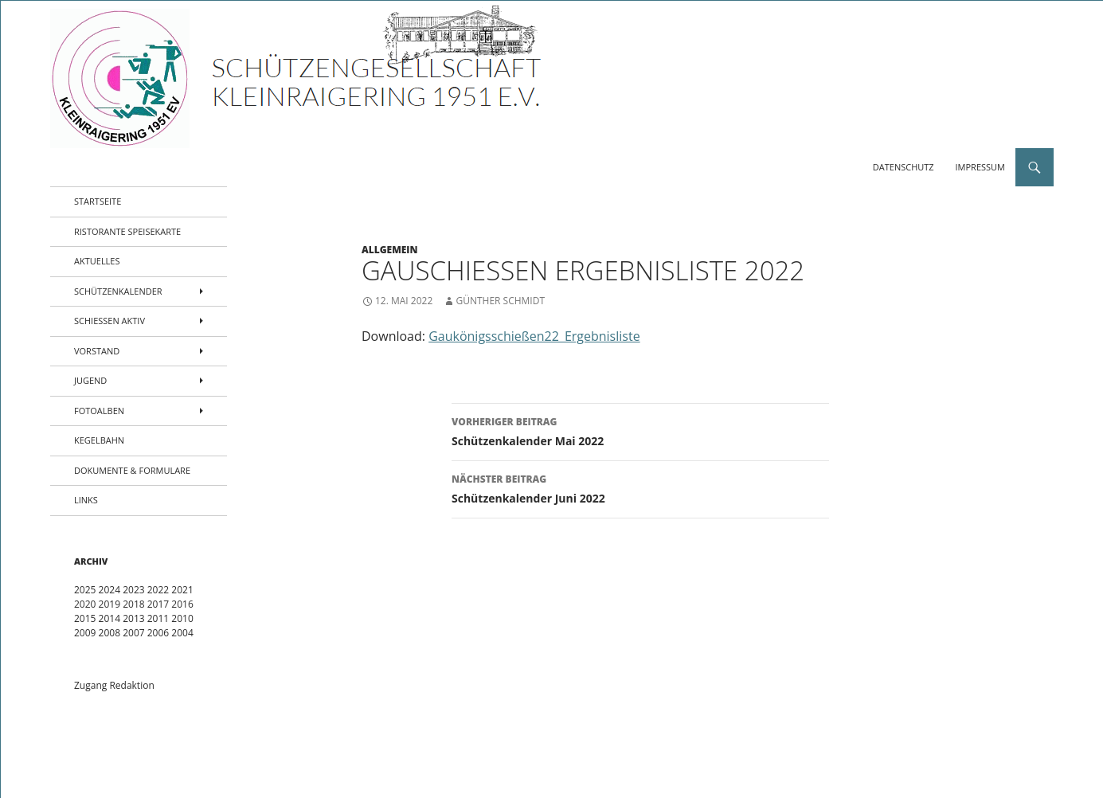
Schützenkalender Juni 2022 (640, 488)
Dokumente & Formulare (132, 470)
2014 (109, 618)
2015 (85, 618)
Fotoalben (99, 411)
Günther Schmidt (500, 300)
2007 (133, 633)
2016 (182, 604)
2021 (182, 590)
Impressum (980, 167)
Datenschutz (903, 167)
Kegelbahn (99, 440)
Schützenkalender (118, 291)
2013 (133, 618)
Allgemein (390, 249)
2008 (109, 633)
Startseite (97, 201)
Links (86, 500)
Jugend (90, 380)
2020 (85, 604)
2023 (133, 590)
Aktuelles (97, 261)
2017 (158, 604)
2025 (85, 590)
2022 (158, 590)
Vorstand (96, 351)
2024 (109, 590)
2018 (133, 604)
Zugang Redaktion (114, 685)
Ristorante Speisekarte (127, 231)
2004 (182, 633)
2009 (85, 633)
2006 (158, 633)
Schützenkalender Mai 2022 (640, 430)
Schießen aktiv (109, 321)
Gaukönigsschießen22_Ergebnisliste (534, 336)
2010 (182, 618)
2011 (158, 618)
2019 (109, 604)
